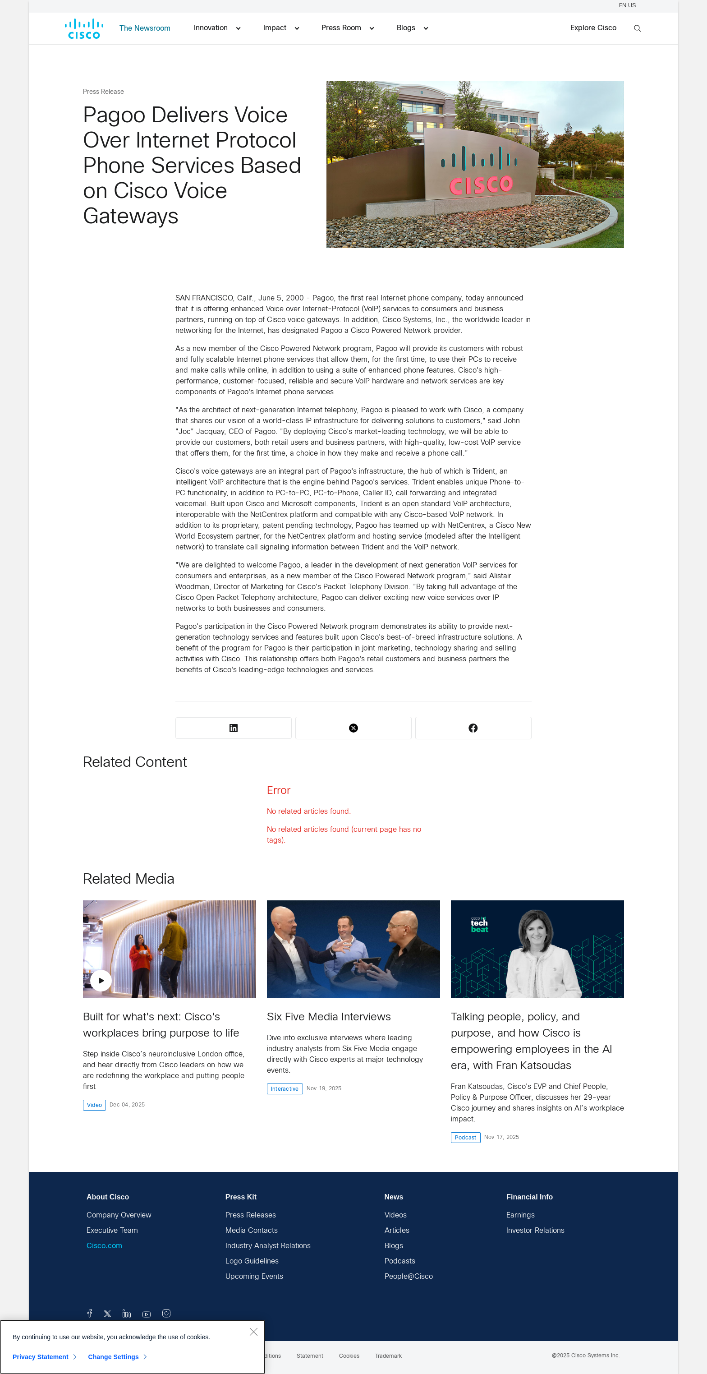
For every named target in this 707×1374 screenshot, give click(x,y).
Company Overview (119, 1215)
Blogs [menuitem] (412, 28)
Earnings (520, 1215)
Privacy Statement (41, 1356)
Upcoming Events (254, 1276)
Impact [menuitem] (281, 28)
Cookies (349, 1356)
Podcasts (400, 1261)
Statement (310, 1356)
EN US (628, 6)
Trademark (388, 1356)
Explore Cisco (593, 28)
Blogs (394, 1246)
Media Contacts (251, 1230)
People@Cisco (409, 1276)
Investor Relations (535, 1230)
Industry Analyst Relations (268, 1246)
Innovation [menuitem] (217, 28)
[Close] (253, 1331)
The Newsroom (144, 28)
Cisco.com (104, 1246)
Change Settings (113, 1356)
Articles (397, 1230)
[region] (132, 1347)
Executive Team (112, 1230)
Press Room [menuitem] (347, 28)
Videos (396, 1215)
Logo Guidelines (252, 1261)
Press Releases (250, 1215)
